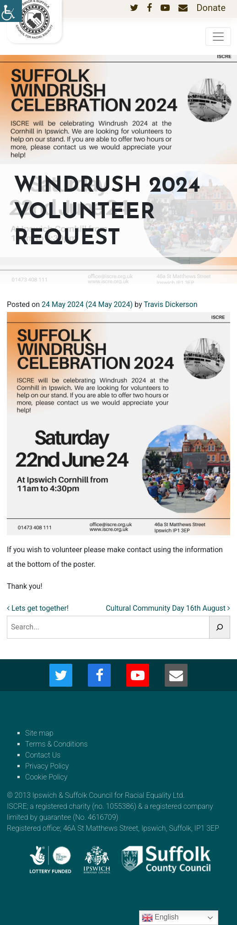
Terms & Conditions (56, 744)
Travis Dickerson (170, 304)
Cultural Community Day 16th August (168, 608)
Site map (39, 733)
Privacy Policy (47, 766)
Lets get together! (38, 608)
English (160, 917)
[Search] (219, 627)
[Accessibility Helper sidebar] (11, 11)
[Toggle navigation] (218, 36)
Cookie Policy (46, 777)
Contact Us (42, 755)
